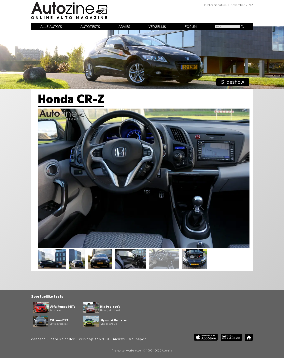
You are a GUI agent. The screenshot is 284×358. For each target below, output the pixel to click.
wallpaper (137, 339)
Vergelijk (157, 26)
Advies (124, 26)
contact (38, 339)
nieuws (119, 339)
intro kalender (62, 339)
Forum (191, 26)
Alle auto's (51, 26)
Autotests (90, 26)
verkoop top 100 (94, 339)
